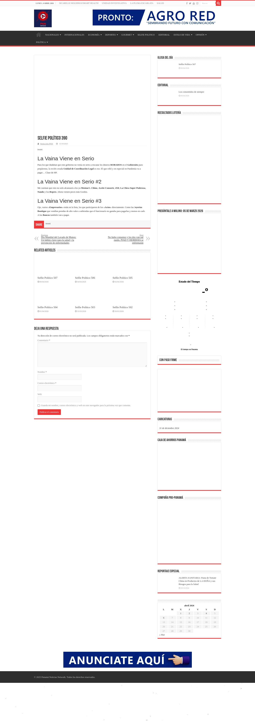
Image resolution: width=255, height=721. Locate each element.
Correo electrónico (47, 383)
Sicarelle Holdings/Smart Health (78, 3)
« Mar (162, 634)
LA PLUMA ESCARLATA (141, 3)
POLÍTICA (41, 42)
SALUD (160, 3)
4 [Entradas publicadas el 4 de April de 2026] (206, 613)
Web (40, 394)
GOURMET (126, 35)
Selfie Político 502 (123, 307)
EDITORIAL (164, 35)
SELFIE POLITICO (146, 35)
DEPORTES (110, 35)
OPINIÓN (200, 35)
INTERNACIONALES (74, 35)
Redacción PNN (46, 144)
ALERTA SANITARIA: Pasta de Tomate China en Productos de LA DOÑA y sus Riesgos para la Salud (197, 580)
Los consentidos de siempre (191, 91)
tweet (40, 149)
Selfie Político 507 (48, 277)
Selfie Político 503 (85, 307)
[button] (165, 390)
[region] (189, 391)
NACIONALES (52, 35)
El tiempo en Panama (189, 349)
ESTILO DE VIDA (182, 35)
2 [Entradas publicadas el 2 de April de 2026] (189, 613)
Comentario (44, 340)
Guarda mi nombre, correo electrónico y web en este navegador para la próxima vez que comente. (86, 405)
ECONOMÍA (94, 35)
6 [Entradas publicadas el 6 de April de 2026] (163, 617)
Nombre (42, 372)
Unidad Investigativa (114, 3)
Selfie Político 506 (85, 277)
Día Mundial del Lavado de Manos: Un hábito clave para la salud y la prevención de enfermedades (59, 239)
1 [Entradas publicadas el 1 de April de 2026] (180, 613)
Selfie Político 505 (123, 277)
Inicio (38, 34)
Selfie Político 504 (48, 307)
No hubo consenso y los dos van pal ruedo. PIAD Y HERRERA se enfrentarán (125, 239)
